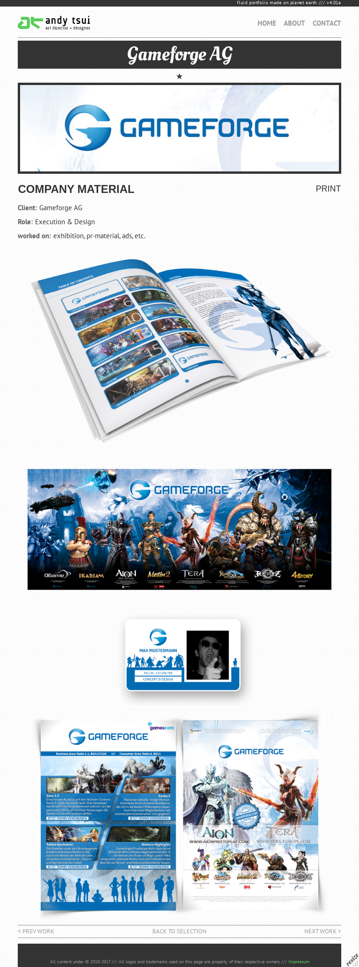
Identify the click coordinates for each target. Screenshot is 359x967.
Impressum (298, 962)
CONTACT (327, 23)
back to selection (179, 931)
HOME (267, 23)
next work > (322, 931)
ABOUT (294, 23)
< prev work (36, 931)
